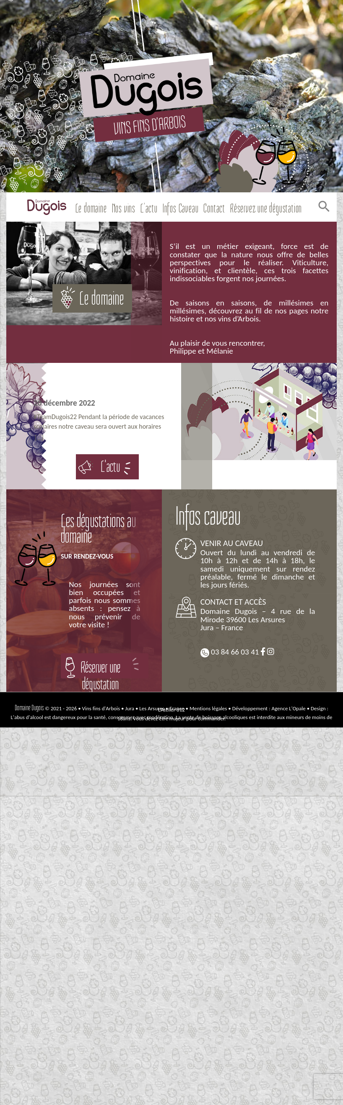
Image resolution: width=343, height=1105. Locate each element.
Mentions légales (208, 708)
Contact (214, 208)
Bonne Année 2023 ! (107, 387)
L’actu (149, 208)
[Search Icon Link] (323, 208)
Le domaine (91, 208)
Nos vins (123, 208)
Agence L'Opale (289, 708)
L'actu (110, 466)
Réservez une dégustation (266, 208)
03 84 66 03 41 (229, 652)
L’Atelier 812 (171, 709)
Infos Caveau (181, 208)
